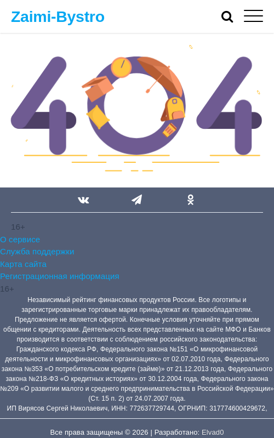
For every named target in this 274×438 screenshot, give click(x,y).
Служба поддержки (37, 251)
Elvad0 (213, 432)
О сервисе (20, 239)
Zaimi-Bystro (58, 16)
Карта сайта (23, 264)
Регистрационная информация (59, 276)
